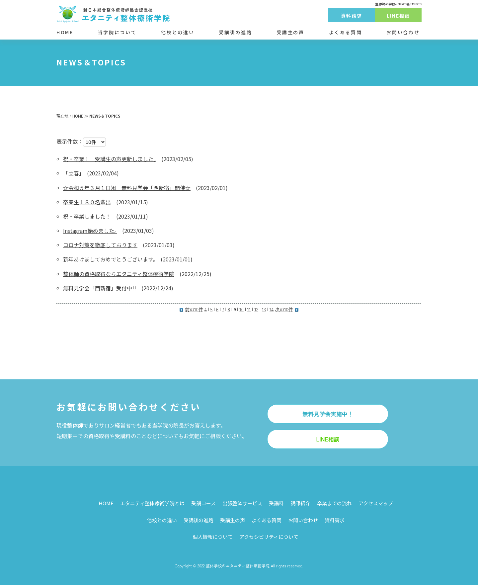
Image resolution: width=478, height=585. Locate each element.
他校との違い (177, 32)
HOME (64, 32)
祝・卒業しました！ (87, 216)
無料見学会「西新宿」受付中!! (99, 288)
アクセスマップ (375, 503)
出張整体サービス (242, 503)
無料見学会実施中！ (327, 414)
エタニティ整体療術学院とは (152, 503)
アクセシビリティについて (268, 536)
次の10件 (286, 309)
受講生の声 (290, 32)
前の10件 (191, 309)
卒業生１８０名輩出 (87, 202)
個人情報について (213, 536)
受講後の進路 (235, 32)
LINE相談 (398, 15)
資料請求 (351, 15)
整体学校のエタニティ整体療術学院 (238, 565)
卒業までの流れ (334, 503)
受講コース (203, 503)
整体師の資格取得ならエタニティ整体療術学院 (118, 274)
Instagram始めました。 (90, 231)
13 (264, 309)
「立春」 (72, 173)
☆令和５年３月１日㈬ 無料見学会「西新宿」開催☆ (127, 188)
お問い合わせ (403, 32)
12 (256, 309)
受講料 (276, 503)
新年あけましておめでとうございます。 (109, 259)
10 (241, 309)
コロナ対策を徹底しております (100, 245)
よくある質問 (345, 32)
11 (249, 309)
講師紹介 (300, 503)
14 (272, 309)
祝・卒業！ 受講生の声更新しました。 (109, 159)
